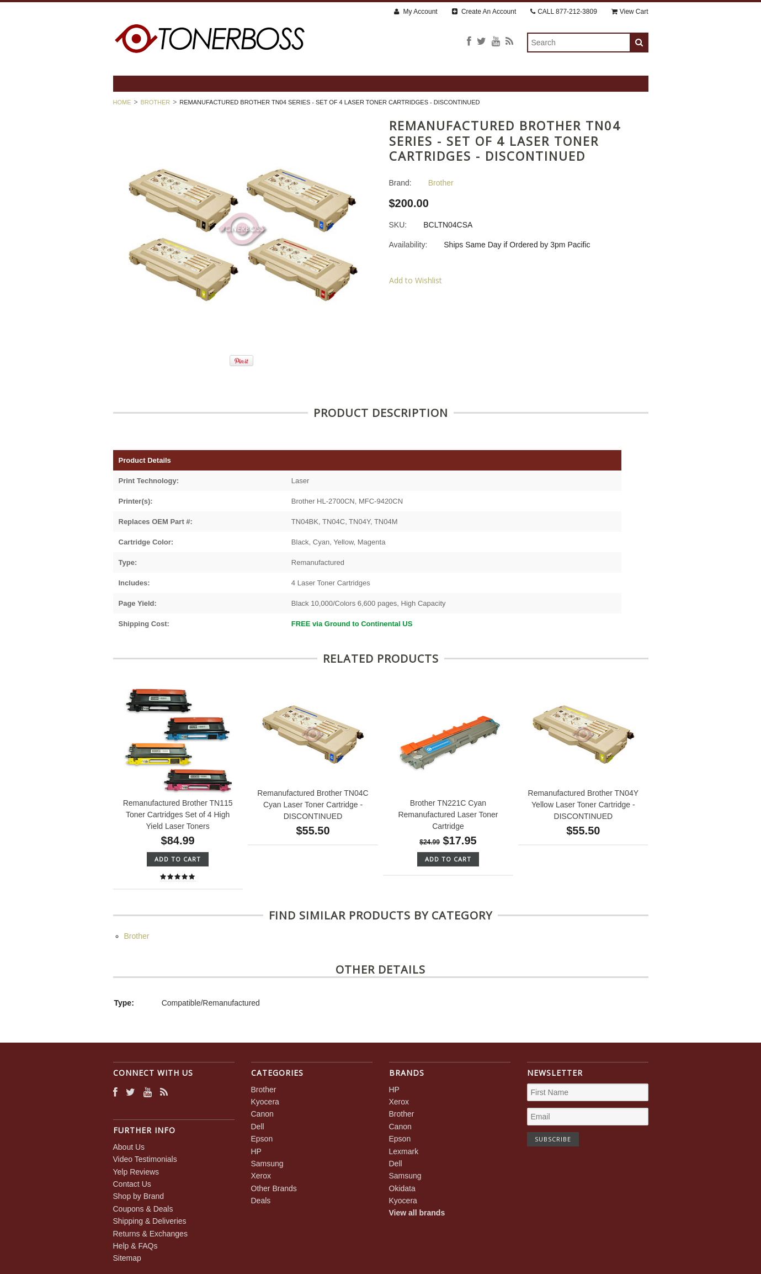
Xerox (261, 1175)
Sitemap (127, 1258)
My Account (415, 11)
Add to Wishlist (415, 280)
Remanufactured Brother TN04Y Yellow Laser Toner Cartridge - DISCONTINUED (583, 805)
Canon (262, 1113)
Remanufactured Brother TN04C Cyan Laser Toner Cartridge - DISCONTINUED (312, 805)
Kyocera (265, 1101)
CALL (563, 11)
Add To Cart (178, 859)
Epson (262, 1138)
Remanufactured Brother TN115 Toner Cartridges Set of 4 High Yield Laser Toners (178, 815)
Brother (156, 102)
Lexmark (404, 1151)
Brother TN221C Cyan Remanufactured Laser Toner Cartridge (448, 815)
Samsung (267, 1163)
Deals (261, 1200)
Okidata (402, 1188)
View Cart (629, 11)
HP (256, 1151)
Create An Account (484, 11)
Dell (257, 1126)
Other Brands (274, 1188)
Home (122, 102)
